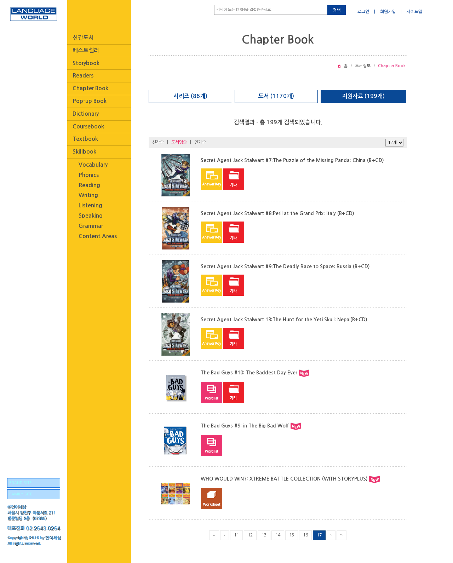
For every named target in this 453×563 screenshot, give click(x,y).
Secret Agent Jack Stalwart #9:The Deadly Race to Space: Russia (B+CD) (285, 266)
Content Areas (98, 236)
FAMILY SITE (20, 494)
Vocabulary (93, 164)
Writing (88, 195)
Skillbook (84, 151)
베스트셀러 (86, 50)
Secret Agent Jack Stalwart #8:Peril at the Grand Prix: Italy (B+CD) (277, 213)
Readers (83, 75)
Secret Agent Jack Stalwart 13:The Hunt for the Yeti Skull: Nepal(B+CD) (284, 319)
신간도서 (83, 37)
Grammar (91, 226)
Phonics (89, 175)
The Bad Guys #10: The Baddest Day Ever (249, 372)
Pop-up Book (90, 101)
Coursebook (88, 126)
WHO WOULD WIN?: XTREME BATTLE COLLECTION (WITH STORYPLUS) (284, 478)
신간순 (158, 142)
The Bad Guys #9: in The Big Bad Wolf (245, 425)
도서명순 (179, 142)
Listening (90, 205)
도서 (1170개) (276, 96)
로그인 (363, 12)
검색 (336, 10)
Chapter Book (90, 88)
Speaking (91, 215)
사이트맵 (414, 12)
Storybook (86, 63)
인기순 (200, 142)
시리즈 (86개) (190, 96)
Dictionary (86, 113)
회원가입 (388, 12)
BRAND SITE (20, 483)
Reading (89, 185)
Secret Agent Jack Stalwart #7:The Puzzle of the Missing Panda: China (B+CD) (292, 160)
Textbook (85, 139)
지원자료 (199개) (363, 96)
